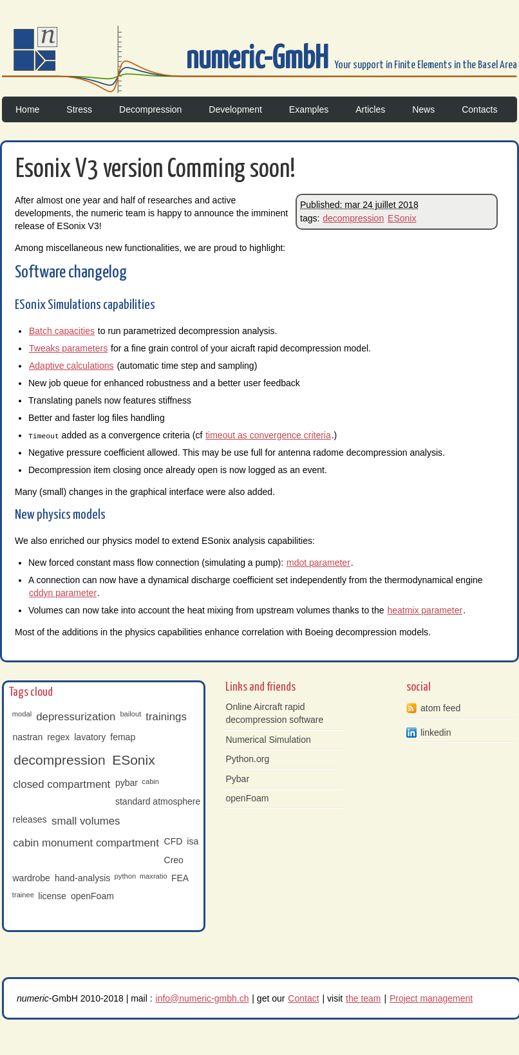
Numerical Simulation (268, 739)
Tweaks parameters (68, 348)
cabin (150, 781)
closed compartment (61, 784)
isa (192, 841)
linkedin (435, 732)
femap (122, 737)
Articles (370, 109)
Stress (79, 109)
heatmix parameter (424, 610)
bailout (130, 713)
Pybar (238, 778)
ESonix (402, 218)
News (423, 109)
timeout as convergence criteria (268, 435)
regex (58, 737)
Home (27, 109)
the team (363, 998)
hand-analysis (82, 878)
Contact (303, 998)
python (126, 876)
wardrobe (31, 878)
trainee (23, 894)
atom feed (440, 708)
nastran (28, 737)
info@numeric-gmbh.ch (202, 998)
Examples (308, 109)
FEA (180, 878)
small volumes (86, 821)
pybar (126, 783)
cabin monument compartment (86, 843)
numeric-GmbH (260, 59)
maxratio (153, 876)
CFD (173, 841)
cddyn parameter (63, 593)
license (52, 896)
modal (22, 713)
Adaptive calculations (71, 365)
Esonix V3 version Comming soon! (155, 169)
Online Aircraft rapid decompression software (275, 713)
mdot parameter (318, 562)
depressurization (75, 717)
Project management (431, 998)
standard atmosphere (157, 801)
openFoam (92, 896)
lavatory (90, 737)
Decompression (150, 109)
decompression (353, 218)
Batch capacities (62, 331)
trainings (166, 717)
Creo (174, 859)
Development (235, 109)
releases (30, 819)
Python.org (248, 759)
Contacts (479, 109)
